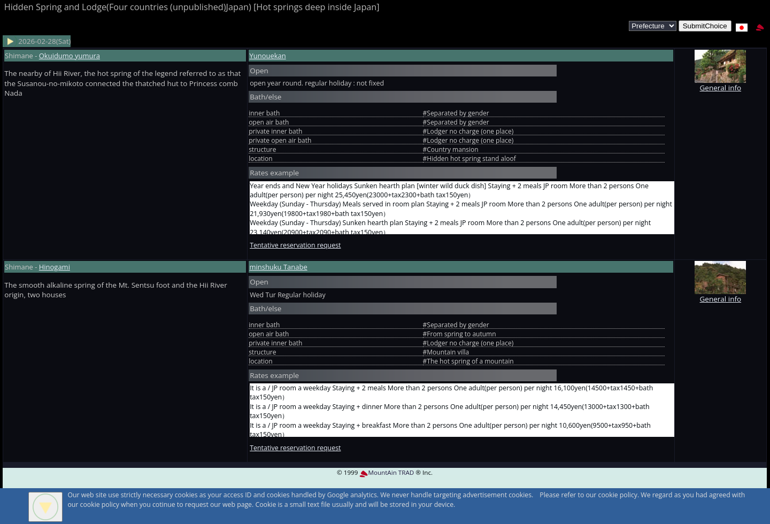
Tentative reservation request (295, 245)
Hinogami (54, 267)
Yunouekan (267, 55)
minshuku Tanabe (278, 267)
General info (720, 82)
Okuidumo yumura (69, 55)
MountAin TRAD (386, 472)
